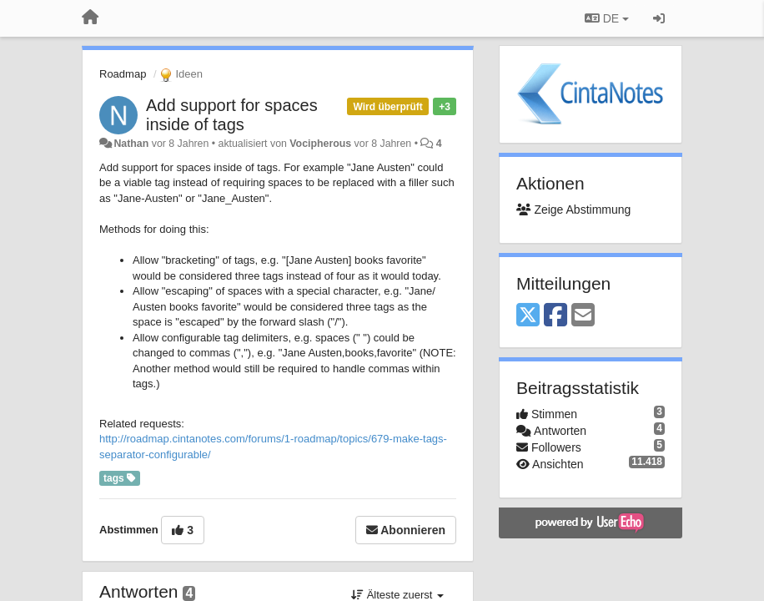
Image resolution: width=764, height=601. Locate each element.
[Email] (583, 316)
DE (607, 18)
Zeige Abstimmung (573, 209)
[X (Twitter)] (528, 316)
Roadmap (122, 74)
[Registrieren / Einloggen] (659, 18)
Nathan (130, 143)
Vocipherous (320, 143)
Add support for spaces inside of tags (232, 115)
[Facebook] (555, 316)
